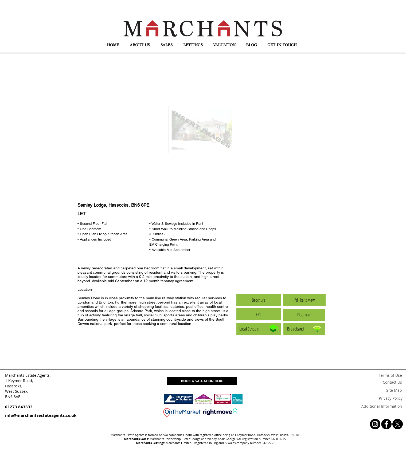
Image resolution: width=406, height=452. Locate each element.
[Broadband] (304, 329)
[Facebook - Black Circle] (386, 424)
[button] (139, 45)
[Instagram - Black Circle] (375, 424)
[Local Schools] (258, 329)
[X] (397, 424)
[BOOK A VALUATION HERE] (202, 380)
